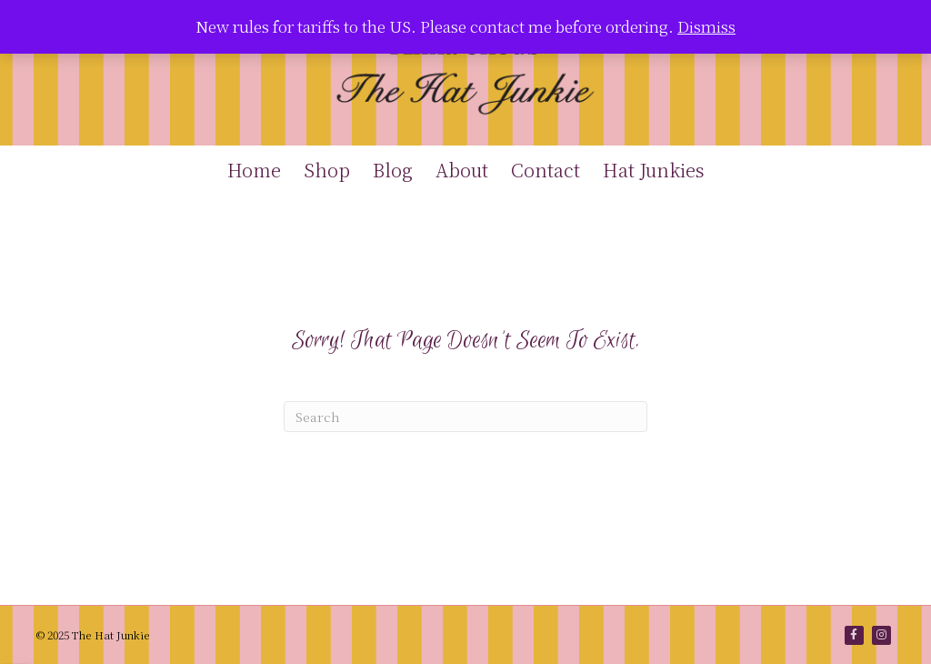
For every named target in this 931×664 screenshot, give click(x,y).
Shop (327, 169)
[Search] (465, 416)
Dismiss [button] (706, 26)
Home (254, 169)
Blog (393, 169)
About (461, 169)
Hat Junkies (654, 169)
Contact (545, 169)
